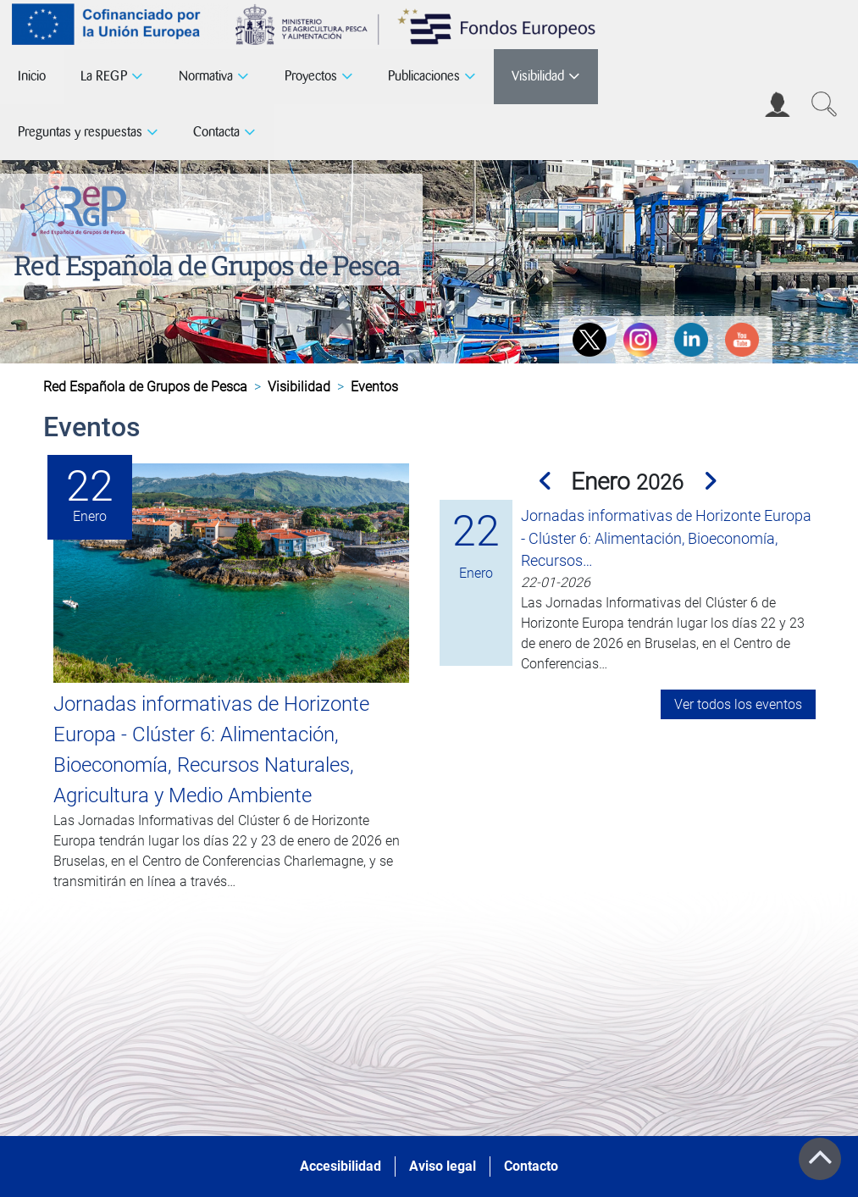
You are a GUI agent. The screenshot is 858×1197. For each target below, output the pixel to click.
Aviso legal (442, 1166)
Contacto (531, 1166)
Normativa (206, 76)
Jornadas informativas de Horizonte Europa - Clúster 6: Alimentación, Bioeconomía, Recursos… (666, 538)
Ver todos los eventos (738, 704)
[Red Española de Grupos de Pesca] (76, 207)
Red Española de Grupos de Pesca (207, 265)
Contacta (216, 132)
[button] (547, 482)
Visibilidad (538, 76)
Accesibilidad (340, 1166)
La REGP (103, 76)
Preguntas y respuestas (80, 132)
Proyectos (311, 76)
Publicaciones (424, 76)
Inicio (32, 76)
